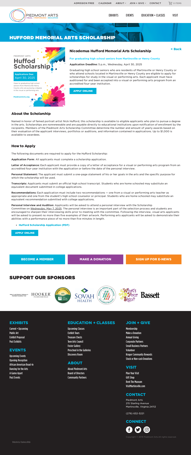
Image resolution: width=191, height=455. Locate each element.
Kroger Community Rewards (139, 354)
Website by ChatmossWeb (21, 442)
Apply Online (83, 91)
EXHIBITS (113, 15)
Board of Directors (76, 373)
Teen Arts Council (75, 341)
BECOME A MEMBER (37, 259)
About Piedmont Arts (77, 369)
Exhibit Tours (73, 333)
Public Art (14, 333)
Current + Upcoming (19, 328)
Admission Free (84, 3)
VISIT (175, 15)
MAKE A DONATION (95, 259)
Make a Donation (133, 333)
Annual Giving (132, 337)
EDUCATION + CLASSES (153, 15)
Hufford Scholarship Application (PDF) (44, 225)
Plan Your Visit (132, 373)
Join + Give (138, 3)
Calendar (104, 3)
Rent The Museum (134, 382)
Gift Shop (130, 377)
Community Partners (77, 377)
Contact (155, 3)
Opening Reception (18, 360)
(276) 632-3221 (135, 413)
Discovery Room (75, 354)
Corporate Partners (134, 341)
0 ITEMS (177, 3)
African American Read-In (21, 364)
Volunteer (130, 350)
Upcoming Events (18, 356)
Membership (131, 328)
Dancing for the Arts (19, 369)
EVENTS (130, 15)
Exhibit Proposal (17, 337)
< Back (176, 49)
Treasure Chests (75, 337)
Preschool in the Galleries (79, 350)
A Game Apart (16, 373)
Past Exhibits (15, 341)
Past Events (15, 377)
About (121, 3)
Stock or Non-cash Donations (139, 359)
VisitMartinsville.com (135, 386)
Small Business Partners (137, 346)
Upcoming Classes (76, 328)
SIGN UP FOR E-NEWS (153, 259)
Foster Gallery (74, 346)
